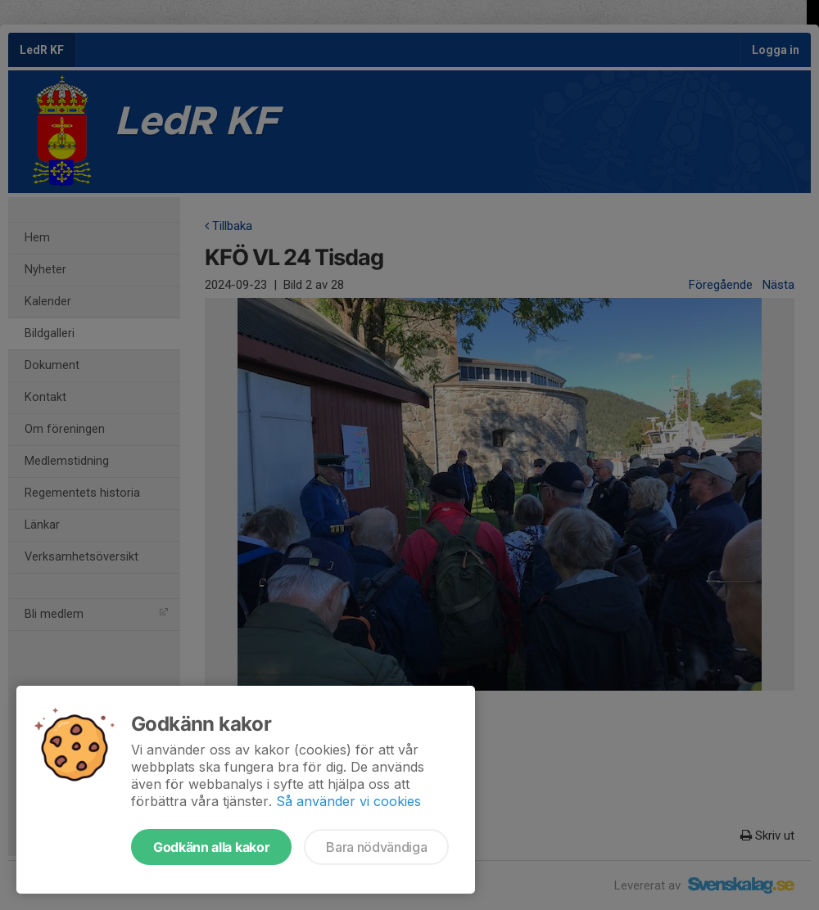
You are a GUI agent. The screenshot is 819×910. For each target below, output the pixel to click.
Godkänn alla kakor (211, 847)
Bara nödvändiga (376, 847)
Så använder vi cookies (348, 801)
